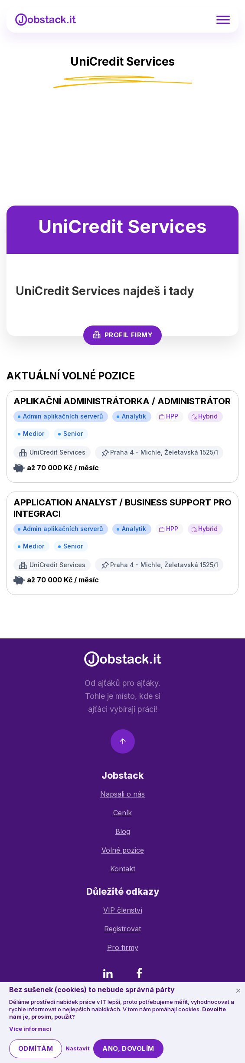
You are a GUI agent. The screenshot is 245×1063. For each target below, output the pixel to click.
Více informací (30, 1028)
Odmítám (35, 1048)
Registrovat (122, 928)
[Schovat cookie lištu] (238, 990)
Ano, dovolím (128, 1048)
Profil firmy (122, 334)
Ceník (122, 812)
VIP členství (122, 910)
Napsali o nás (122, 794)
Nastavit (77, 1048)
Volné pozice (122, 850)
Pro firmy (122, 947)
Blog (122, 831)
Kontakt (122, 868)
